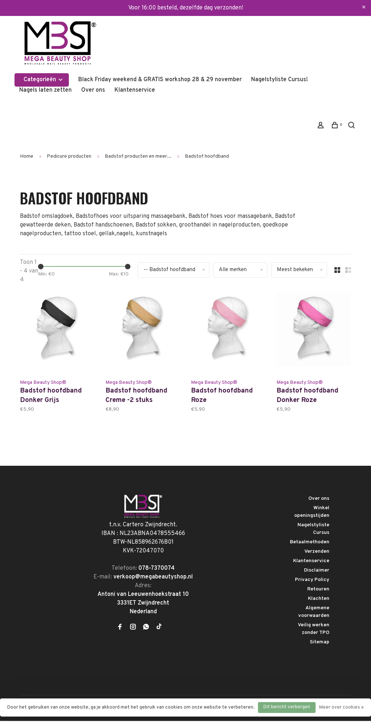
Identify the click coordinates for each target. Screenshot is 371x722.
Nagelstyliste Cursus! (279, 79)
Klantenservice (134, 90)
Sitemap (319, 643)
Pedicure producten (69, 156)
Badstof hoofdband (207, 156)
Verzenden (316, 552)
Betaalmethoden (309, 543)
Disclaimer (316, 571)
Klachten (318, 600)
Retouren (318, 590)
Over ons (93, 90)
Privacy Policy (312, 581)
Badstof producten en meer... (138, 156)
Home (26, 156)
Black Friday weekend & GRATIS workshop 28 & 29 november (160, 79)
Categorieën (43, 79)
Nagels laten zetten (45, 90)
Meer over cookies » (341, 707)
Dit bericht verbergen (286, 707)
